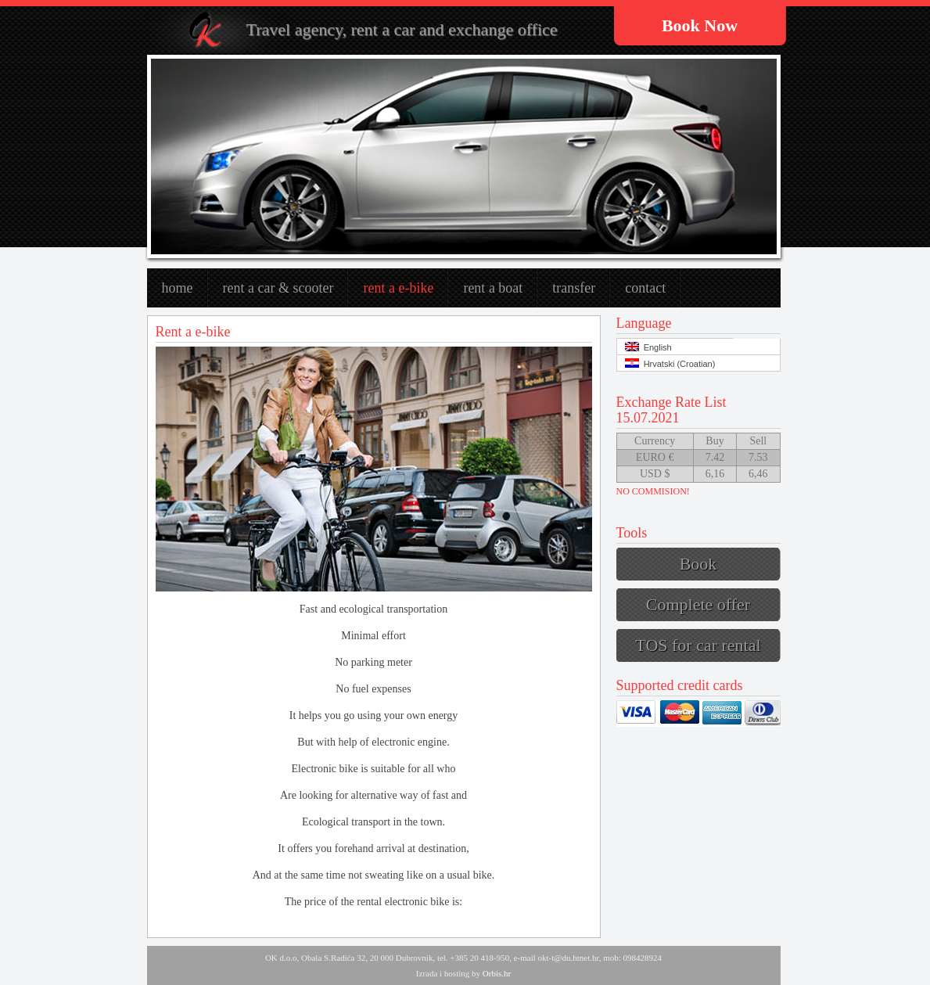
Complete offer (698, 604)
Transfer (573, 288)
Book (698, 563)
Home (177, 288)
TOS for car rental (697, 645)
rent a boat (492, 288)
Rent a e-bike (398, 288)
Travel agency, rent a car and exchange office (402, 29)
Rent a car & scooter (278, 288)
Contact (645, 288)
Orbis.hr (497, 973)
